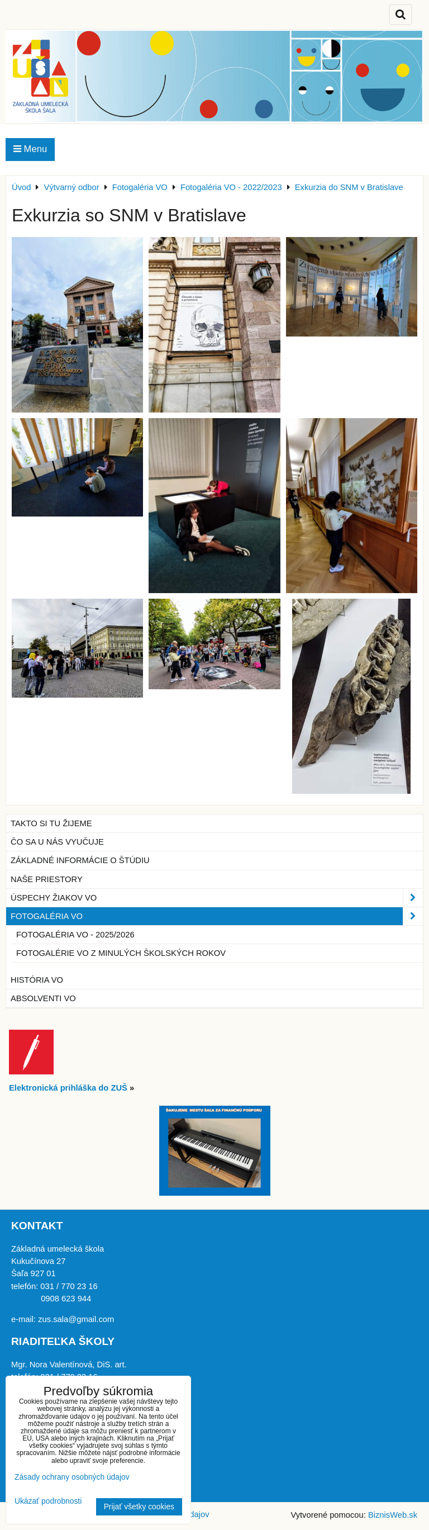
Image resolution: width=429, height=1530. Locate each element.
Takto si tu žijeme (51, 823)
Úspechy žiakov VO (217, 898)
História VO (37, 979)
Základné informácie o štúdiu (80, 860)
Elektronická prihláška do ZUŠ (68, 1087)
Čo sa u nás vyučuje (57, 841)
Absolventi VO (43, 998)
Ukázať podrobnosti (48, 1501)
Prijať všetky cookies (139, 1507)
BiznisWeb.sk (392, 1514)
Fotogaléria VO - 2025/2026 (75, 934)
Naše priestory (47, 879)
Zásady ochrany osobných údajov (72, 1477)
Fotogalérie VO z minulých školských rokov (121, 953)
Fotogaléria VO (217, 916)
